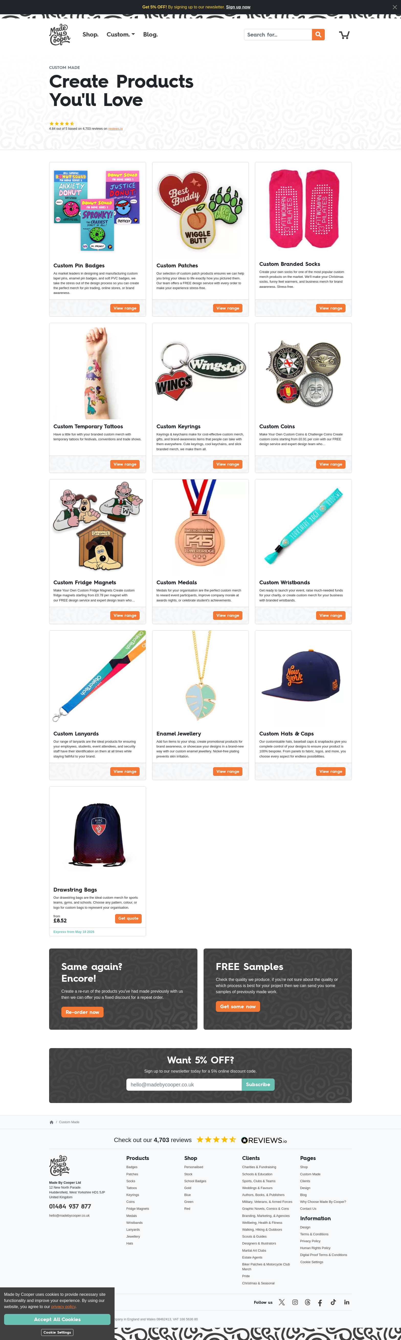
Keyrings (132, 1195)
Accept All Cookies (57, 1319)
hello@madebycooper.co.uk (69, 1215)
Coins (130, 1202)
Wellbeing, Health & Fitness (262, 1223)
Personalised (193, 1167)
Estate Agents (252, 1257)
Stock (188, 1174)
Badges (131, 1167)
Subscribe (258, 1084)
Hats (129, 1243)
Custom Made (310, 1174)
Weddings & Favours (257, 1188)
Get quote (128, 918)
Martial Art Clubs (254, 1250)
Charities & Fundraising (259, 1167)
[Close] (395, 7)
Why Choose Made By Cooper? (323, 1202)
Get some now (238, 1006)
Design (305, 1188)
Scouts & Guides (254, 1236)
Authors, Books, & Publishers (263, 1195)
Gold (187, 1188)
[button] (121, 34)
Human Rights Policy (315, 1248)
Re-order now (82, 1012)
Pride (246, 1276)
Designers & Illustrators (259, 1243)
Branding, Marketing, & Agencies (266, 1216)
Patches (132, 1174)
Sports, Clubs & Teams (258, 1181)
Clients (305, 1181)
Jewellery (133, 1236)
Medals (131, 1216)
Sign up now (238, 7)
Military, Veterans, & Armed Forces (267, 1202)
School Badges (195, 1181)
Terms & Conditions (314, 1234)
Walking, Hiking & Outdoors (262, 1229)
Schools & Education (257, 1174)
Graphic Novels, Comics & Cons (265, 1209)
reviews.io (115, 129)
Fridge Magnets (137, 1209)
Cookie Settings (312, 1262)
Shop (304, 1167)
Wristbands (134, 1223)
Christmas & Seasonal (258, 1283)
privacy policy (63, 1307)
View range (125, 308)
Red (187, 1209)
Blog (303, 1195)
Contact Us (308, 1209)
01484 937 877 (70, 1206)
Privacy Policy (310, 1241)
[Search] (278, 34)
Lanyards (133, 1229)
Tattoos (131, 1188)
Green (189, 1202)
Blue (187, 1195)
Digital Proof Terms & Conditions (323, 1255)
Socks (130, 1181)
